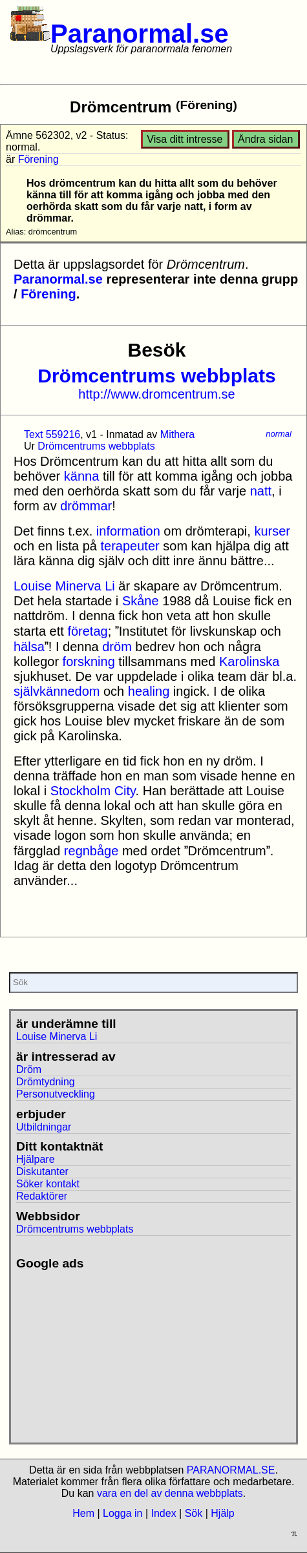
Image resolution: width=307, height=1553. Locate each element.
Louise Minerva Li (64, 586)
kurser (272, 531)
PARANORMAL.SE (231, 1469)
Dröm (28, 1069)
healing (149, 691)
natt (260, 491)
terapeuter (130, 546)
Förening (38, 159)
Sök (194, 1513)
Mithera (177, 434)
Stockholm (80, 791)
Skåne (140, 601)
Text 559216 (52, 434)
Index (163, 1513)
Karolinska (249, 661)
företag (87, 631)
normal (278, 434)
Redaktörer (41, 1196)
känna (82, 476)
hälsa (29, 647)
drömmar (86, 506)
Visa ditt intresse (184, 139)
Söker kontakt (47, 1183)
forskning (89, 661)
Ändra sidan (265, 139)
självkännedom (57, 691)
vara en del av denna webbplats (170, 1493)
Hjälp (222, 1513)
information (128, 531)
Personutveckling (55, 1094)
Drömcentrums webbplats (156, 375)
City (125, 791)
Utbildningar (43, 1126)
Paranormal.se (139, 33)
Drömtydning (45, 1081)
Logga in (122, 1513)
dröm (117, 647)
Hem (83, 1513)
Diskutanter (42, 1171)
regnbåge (91, 851)
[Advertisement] (106, 1351)
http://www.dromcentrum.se (156, 394)
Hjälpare (35, 1159)
